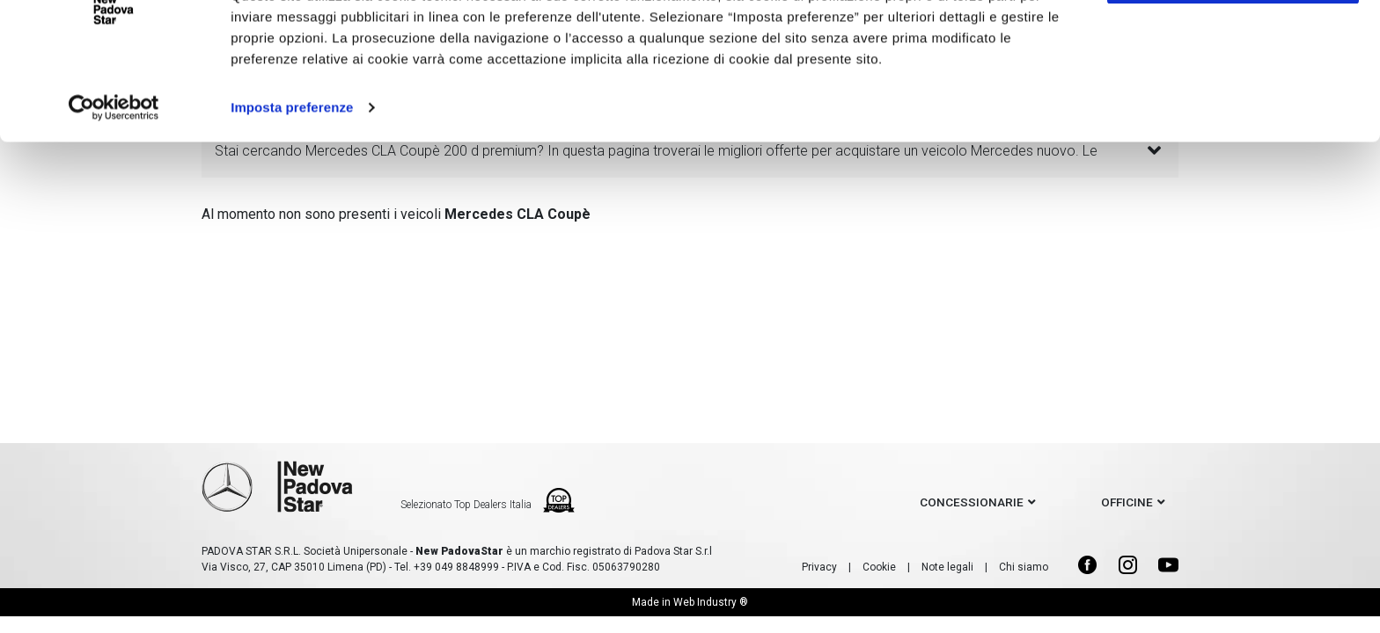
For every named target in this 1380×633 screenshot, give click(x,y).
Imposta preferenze (292, 175)
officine (1127, 502)
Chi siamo (1023, 567)
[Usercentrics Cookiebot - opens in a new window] (114, 176)
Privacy (819, 567)
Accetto (1232, 46)
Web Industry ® (710, 602)
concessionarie (972, 502)
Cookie (879, 567)
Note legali (947, 567)
